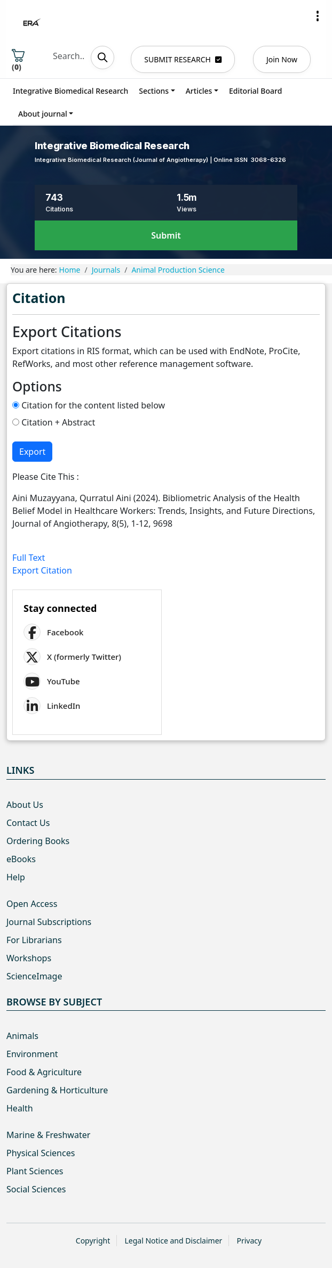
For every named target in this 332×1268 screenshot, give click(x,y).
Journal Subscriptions (48, 922)
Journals (106, 270)
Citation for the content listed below (88, 405)
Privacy (249, 1241)
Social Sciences (36, 1189)
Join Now (281, 59)
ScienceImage (34, 976)
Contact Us (28, 823)
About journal (42, 114)
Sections (154, 91)
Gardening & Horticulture (57, 1090)
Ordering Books (37, 841)
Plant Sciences (34, 1171)
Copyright (93, 1241)
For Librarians (34, 940)
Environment (32, 1054)
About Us (24, 805)
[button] (318, 16)
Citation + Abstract (53, 422)
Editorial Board (255, 91)
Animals (22, 1036)
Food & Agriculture (44, 1072)
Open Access (31, 904)
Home (70, 270)
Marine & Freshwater (48, 1135)
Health (19, 1108)
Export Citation (42, 570)
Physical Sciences (40, 1153)
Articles (199, 91)
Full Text (28, 557)
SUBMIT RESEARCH (183, 59)
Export (32, 451)
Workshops (28, 958)
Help (15, 877)
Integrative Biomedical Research (70, 91)
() (18, 60)
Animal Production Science (177, 270)
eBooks (21, 859)
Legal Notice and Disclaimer (173, 1241)
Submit (165, 235)
